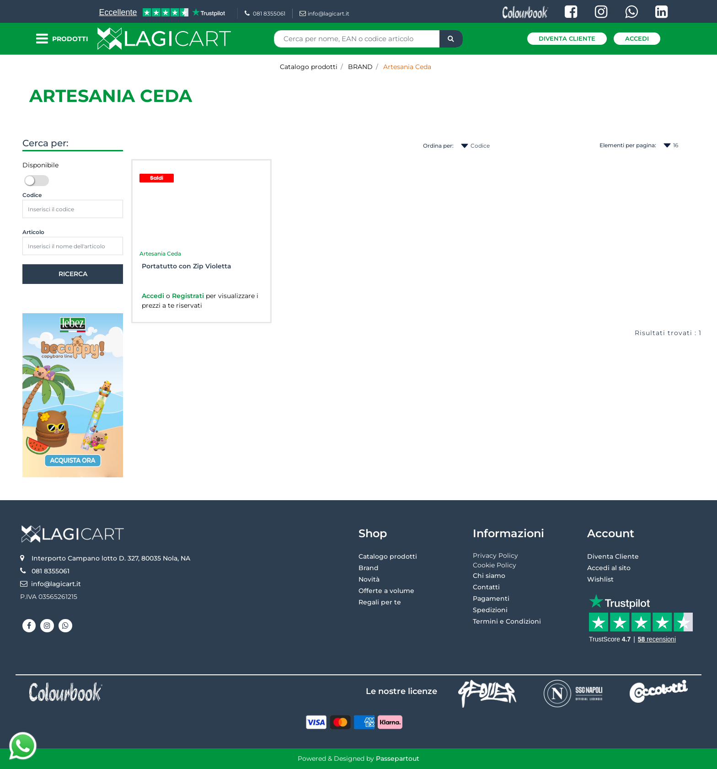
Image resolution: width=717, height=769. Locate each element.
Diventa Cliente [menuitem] (613, 556)
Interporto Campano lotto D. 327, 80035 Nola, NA (111, 558)
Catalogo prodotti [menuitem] (387, 556)
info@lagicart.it (324, 13)
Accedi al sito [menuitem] (609, 568)
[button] (451, 39)
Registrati (189, 296)
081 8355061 (265, 13)
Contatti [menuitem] (486, 587)
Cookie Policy (494, 565)
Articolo (33, 232)
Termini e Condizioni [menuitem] (507, 621)
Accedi (637, 38)
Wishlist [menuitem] (600, 579)
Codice (32, 195)
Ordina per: (438, 145)
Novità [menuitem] (369, 579)
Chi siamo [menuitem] (489, 575)
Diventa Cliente (567, 38)
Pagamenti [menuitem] (491, 598)
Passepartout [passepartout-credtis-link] (397, 758)
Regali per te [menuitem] (379, 602)
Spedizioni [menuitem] (490, 610)
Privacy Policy (495, 555)
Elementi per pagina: (627, 145)
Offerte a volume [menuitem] (386, 591)
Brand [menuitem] (368, 568)
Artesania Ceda (110, 96)
